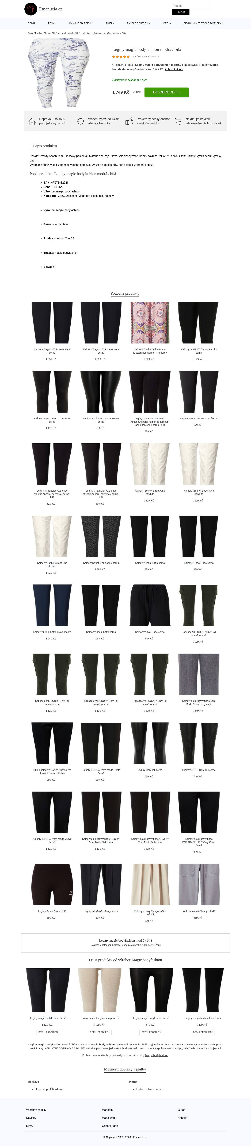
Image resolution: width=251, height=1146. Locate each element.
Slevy (29, 1125)
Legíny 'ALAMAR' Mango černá (101, 911)
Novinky (31, 1117)
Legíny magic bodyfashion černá (48, 1018)
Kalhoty (85, 33)
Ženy (51, 23)
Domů (31, 23)
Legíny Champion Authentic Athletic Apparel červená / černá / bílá (52, 494)
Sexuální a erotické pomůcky (202, 23)
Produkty (39, 33)
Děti (166, 23)
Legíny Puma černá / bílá (52, 911)
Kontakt (182, 1117)
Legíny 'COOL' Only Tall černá (199, 770)
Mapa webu (109, 1117)
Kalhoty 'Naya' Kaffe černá (150, 632)
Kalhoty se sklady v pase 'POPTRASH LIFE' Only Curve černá (199, 842)
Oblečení (56, 33)
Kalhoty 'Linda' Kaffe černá (150, 563)
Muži (109, 23)
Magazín (107, 1109)
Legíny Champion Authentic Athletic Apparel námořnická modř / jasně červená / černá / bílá (150, 421)
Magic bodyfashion (156, 1055)
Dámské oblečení (80, 23)
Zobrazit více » (174, 69)
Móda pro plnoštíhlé (71, 33)
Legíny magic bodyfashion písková (100, 1018)
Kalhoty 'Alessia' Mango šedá (198, 911)
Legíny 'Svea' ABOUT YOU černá (198, 418)
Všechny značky (36, 1109)
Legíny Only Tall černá (150, 770)
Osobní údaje (110, 1125)
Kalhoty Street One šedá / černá (101, 563)
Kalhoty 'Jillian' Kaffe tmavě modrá (52, 632)
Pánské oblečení (137, 23)
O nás (181, 1109)
